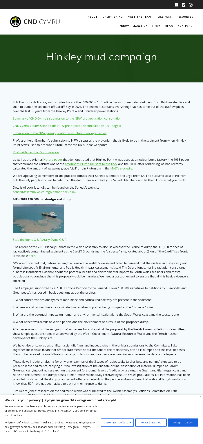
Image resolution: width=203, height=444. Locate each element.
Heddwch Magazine (132, 26)
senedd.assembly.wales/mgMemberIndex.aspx (44, 192)
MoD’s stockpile (121, 168)
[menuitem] (185, 26)
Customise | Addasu (116, 422)
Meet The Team (139, 16)
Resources (185, 16)
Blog (169, 26)
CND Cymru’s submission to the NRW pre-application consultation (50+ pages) (67, 126)
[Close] (200, 396)
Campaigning (113, 16)
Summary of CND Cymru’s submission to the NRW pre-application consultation (67, 118)
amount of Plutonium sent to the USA (91, 164)
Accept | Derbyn (183, 422)
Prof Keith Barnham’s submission (36, 152)
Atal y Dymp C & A (54, 240)
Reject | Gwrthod (151, 422)
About (93, 16)
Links (156, 26)
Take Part (164, 16)
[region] (101, 419)
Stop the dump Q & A (27, 240)
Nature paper (52, 160)
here (32, 256)
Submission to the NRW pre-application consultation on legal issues (59, 133)
